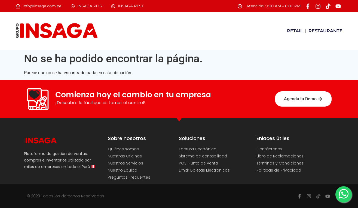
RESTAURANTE (325, 30)
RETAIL (295, 30)
